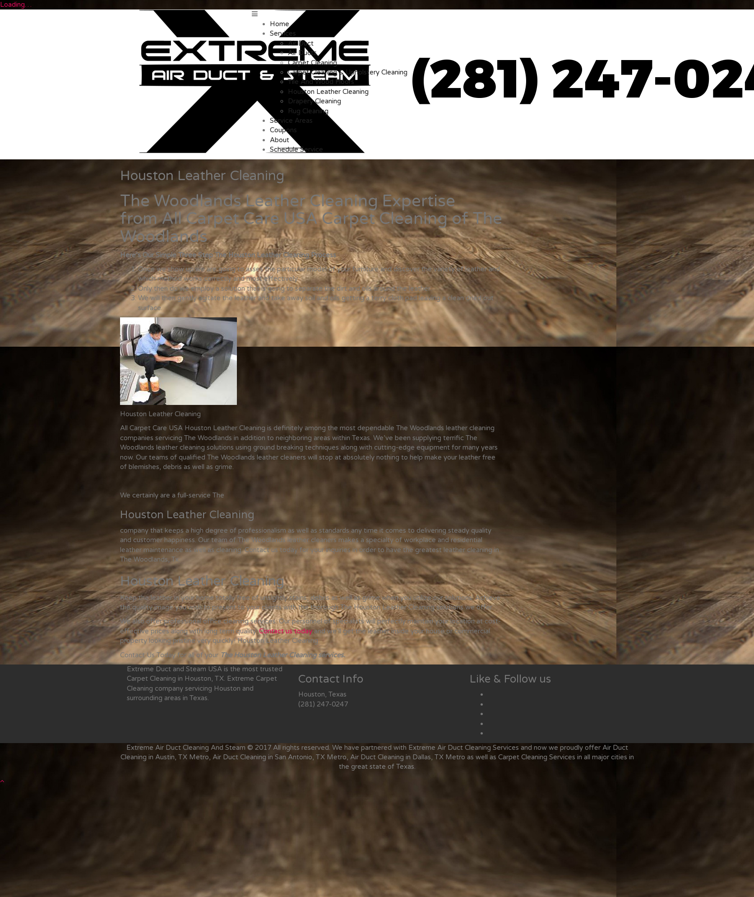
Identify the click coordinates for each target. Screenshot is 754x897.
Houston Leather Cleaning (328, 92)
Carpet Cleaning (312, 63)
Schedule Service (296, 149)
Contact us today (285, 631)
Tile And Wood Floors (321, 82)
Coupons (283, 130)
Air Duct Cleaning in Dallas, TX (397, 757)
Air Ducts (302, 53)
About (279, 140)
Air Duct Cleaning (464, 748)
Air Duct (301, 43)
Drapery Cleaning (314, 101)
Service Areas (291, 120)
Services (283, 33)
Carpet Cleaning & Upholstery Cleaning (347, 72)
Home (279, 24)
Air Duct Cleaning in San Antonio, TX (269, 757)
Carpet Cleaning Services (536, 757)
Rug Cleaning (308, 111)
